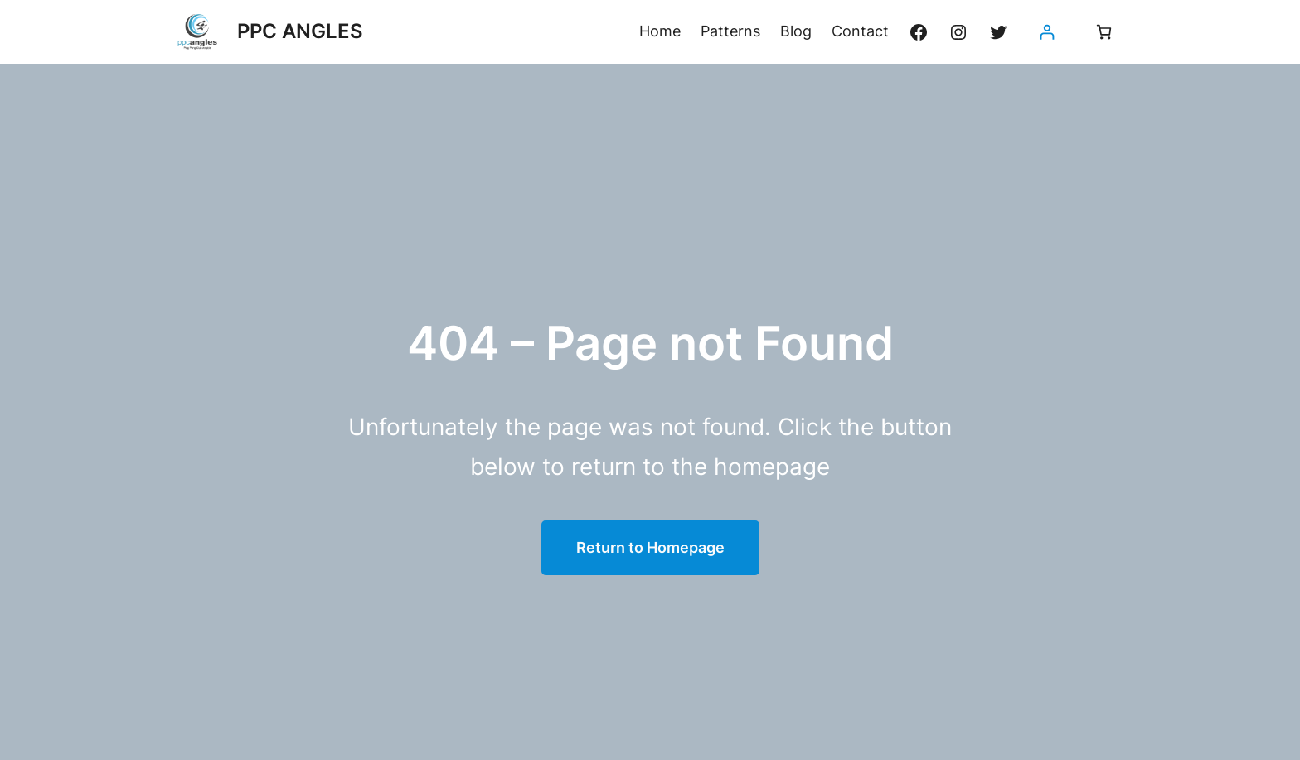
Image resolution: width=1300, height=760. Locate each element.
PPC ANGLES (300, 31)
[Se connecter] (1046, 32)
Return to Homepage (650, 547)
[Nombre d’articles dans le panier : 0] (1104, 32)
